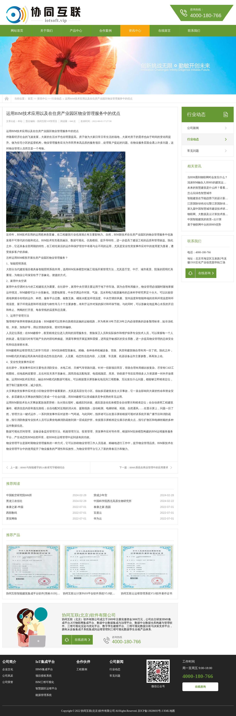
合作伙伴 (83, 662)
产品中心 (76, 30)
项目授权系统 (43, 675)
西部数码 (11, 512)
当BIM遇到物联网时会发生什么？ (207, 177)
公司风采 (7, 675)
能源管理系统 (43, 695)
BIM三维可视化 (44, 682)
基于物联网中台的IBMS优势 (204, 224)
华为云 (98, 518)
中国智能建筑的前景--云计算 (204, 219)
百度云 (98, 512)
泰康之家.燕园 (102, 507)
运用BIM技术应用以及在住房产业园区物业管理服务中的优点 (98, 98)
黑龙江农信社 (14, 501)
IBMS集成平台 (44, 669)
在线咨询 (200, 686)
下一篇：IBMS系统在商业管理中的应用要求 (143, 467)
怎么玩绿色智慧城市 (199, 193)
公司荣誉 (7, 682)
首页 (30, 98)
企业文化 (7, 669)
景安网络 (11, 518)
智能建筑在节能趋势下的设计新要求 (209, 198)
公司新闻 (193, 128)
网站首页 (17, 30)
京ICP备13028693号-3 (150, 710)
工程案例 (81, 669)
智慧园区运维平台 (46, 688)
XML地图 (169, 710)
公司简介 (9, 662)
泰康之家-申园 (14, 507)
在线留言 (164, 30)
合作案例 (105, 30)
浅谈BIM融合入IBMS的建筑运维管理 (209, 182)
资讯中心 (135, 30)
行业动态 (56, 98)
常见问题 (193, 150)
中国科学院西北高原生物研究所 (112, 501)
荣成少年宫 (100, 495)
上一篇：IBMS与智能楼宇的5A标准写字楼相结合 (37, 467)
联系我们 (194, 30)
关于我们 (46, 30)
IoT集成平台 (45, 662)
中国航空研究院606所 (19, 495)
